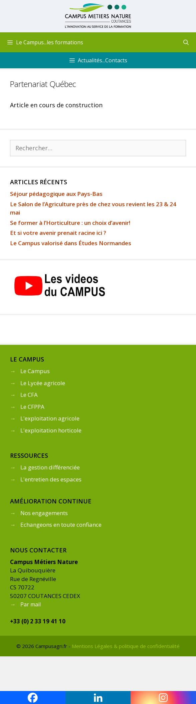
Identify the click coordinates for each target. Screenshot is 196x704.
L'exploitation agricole (49, 418)
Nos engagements (44, 513)
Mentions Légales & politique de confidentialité (126, 646)
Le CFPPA (32, 406)
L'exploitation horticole (50, 430)
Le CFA (29, 394)
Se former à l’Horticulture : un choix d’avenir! (70, 223)
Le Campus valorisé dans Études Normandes (70, 243)
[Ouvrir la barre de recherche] (186, 42)
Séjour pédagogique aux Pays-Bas (56, 194)
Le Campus (35, 371)
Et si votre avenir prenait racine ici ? (58, 233)
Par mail (30, 604)
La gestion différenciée (50, 467)
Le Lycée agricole (42, 383)
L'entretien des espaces (50, 479)
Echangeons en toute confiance (61, 524)
